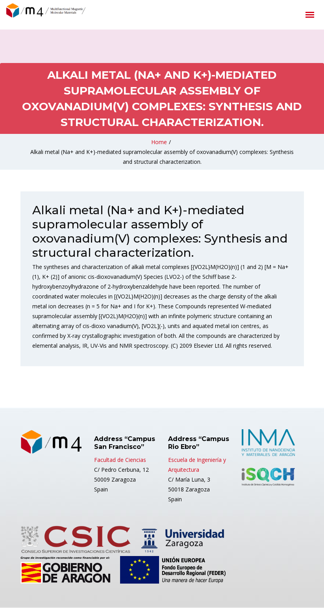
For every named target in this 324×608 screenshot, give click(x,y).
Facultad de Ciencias (120, 459)
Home (159, 142)
